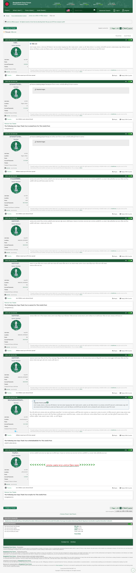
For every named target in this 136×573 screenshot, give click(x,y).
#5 (126, 218)
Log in (117, 10)
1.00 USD (26, 476)
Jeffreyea (20, 521)
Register (125, 10)
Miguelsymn (85, 521)
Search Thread (127, 35)
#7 (126, 313)
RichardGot (103, 521)
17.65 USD (25, 108)
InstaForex (113, 70)
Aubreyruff (44, 521)
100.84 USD (25, 245)
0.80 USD (26, 64)
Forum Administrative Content (18, 16)
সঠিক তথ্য (13, 32)
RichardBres (57, 521)
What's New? (17, 10)
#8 (126, 355)
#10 (126, 450)
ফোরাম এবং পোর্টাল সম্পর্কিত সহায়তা (38, 16)
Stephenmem (8, 521)
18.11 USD (25, 424)
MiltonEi (80, 521)
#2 (126, 81)
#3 (126, 134)
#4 (126, 176)
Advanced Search (104, 10)
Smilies (76, 528)
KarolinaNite (92, 521)
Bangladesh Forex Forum (9, 547)
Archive (73, 542)
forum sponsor (59, 565)
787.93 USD (25, 202)
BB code (76, 526)
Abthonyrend (38, 521)
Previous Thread (64, 514)
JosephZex (97, 521)
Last (130, 28)
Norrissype (63, 521)
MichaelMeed (25, 521)
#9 (126, 397)
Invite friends (41, 10)
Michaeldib (14, 521)
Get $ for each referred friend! (24, 119)
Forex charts (29, 10)
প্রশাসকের (125, 23)
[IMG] (75, 529)
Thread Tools (118, 35)
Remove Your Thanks (10, 123)
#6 (126, 260)
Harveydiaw (69, 521)
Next (125, 28)
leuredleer (32, 521)
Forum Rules (77, 534)
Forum (7, 10)
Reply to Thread (10, 28)
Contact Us (65, 542)
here (81, 71)
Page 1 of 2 (115, 28)
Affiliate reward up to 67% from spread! (25, 75)
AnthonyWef (51, 521)
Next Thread (73, 514)
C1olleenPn (109, 521)
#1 (126, 40)
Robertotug (75, 521)
